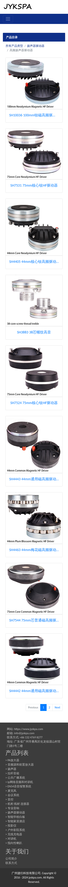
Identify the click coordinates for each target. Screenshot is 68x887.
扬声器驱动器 (35, 46)
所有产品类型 (14, 46)
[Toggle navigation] (8, 19)
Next (57, 707)
